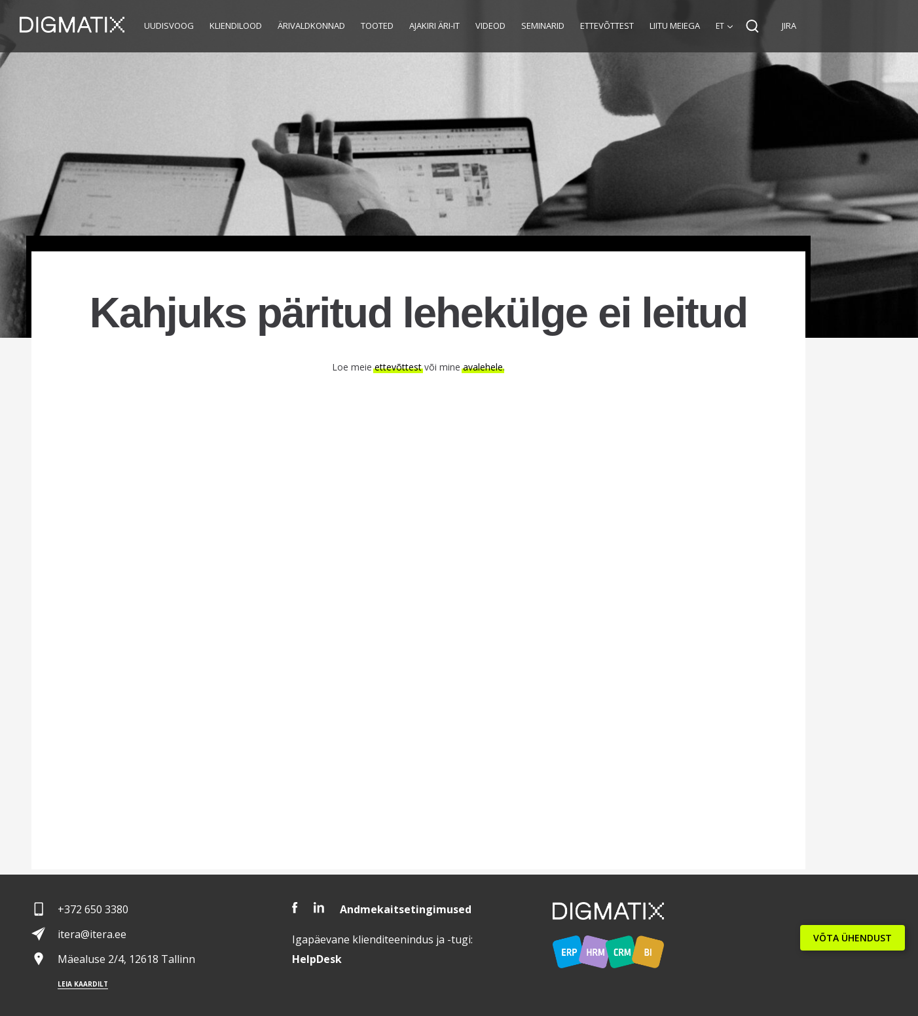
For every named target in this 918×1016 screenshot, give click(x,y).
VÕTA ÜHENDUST (852, 938)
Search (752, 26)
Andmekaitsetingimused (405, 909)
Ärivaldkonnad (311, 25)
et (720, 25)
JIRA (789, 25)
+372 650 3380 (93, 909)
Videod (490, 25)
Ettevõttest (607, 25)
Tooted (377, 25)
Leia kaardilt (83, 984)
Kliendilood (236, 25)
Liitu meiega (675, 25)
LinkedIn (319, 907)
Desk (317, 959)
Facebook (295, 907)
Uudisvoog (169, 25)
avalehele (483, 367)
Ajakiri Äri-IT (434, 25)
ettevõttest (398, 367)
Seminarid (542, 25)
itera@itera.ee (92, 934)
